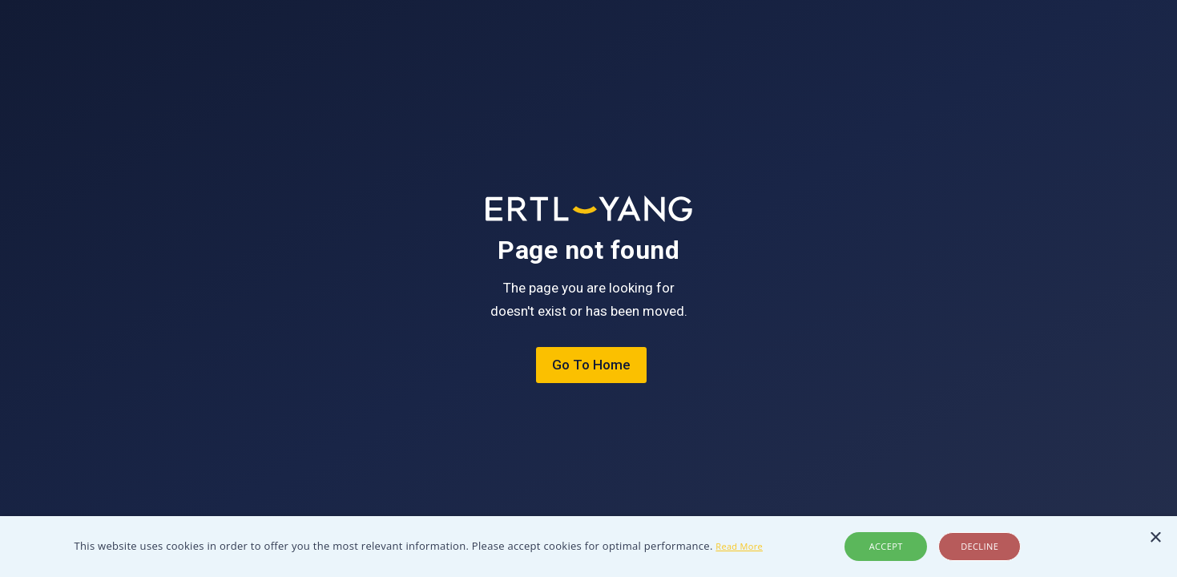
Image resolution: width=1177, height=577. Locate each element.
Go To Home (591, 365)
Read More (739, 546)
